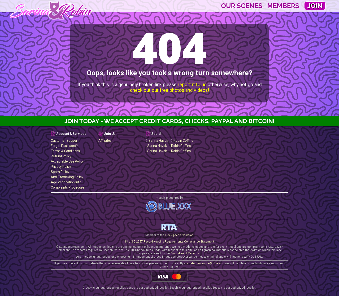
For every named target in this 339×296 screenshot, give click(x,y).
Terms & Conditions (65, 151)
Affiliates (105, 140)
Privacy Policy (61, 166)
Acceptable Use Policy (67, 161)
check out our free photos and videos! (169, 90)
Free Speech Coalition (179, 235)
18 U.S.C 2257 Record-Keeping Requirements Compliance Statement (169, 241)
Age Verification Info (66, 182)
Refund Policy (61, 156)
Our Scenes (241, 6)
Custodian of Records (184, 253)
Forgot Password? (64, 146)
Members (283, 6)
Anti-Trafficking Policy (67, 177)
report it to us (192, 84)
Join (314, 6)
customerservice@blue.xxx (205, 263)
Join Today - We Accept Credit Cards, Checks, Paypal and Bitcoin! (170, 120)
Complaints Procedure (67, 187)
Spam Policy (60, 172)
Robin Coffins (182, 140)
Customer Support (64, 140)
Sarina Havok (157, 140)
